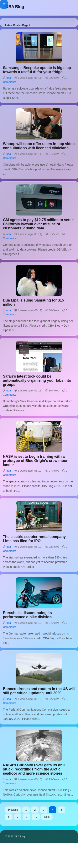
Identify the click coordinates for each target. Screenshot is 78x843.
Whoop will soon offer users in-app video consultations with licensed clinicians (39, 146)
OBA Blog (14, 6)
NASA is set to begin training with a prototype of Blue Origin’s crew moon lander (35, 460)
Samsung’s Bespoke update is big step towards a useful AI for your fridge (37, 70)
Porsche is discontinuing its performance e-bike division (27, 615)
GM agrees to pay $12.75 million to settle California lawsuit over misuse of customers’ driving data (38, 224)
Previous (13, 809)
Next (47, 816)
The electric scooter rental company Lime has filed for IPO (34, 539)
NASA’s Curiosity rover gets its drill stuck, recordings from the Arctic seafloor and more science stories (34, 769)
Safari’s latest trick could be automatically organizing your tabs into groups (37, 380)
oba (8, 77)
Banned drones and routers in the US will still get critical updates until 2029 (39, 691)
